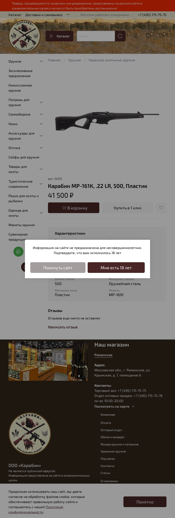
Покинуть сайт (57, 267)
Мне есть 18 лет (116, 267)
